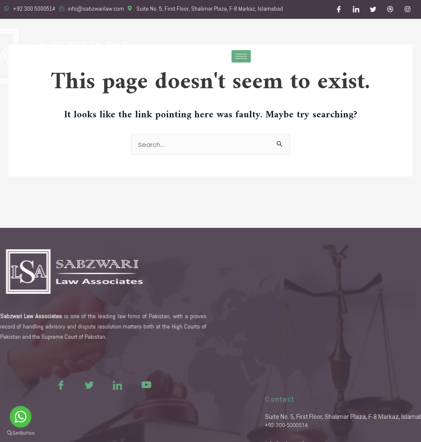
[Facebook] (339, 9)
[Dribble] (390, 9)
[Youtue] (128, 384)
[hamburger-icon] (241, 56)
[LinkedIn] (356, 9)
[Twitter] (373, 9)
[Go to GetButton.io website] (20, 433)
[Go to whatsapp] (20, 416)
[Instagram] (407, 9)
